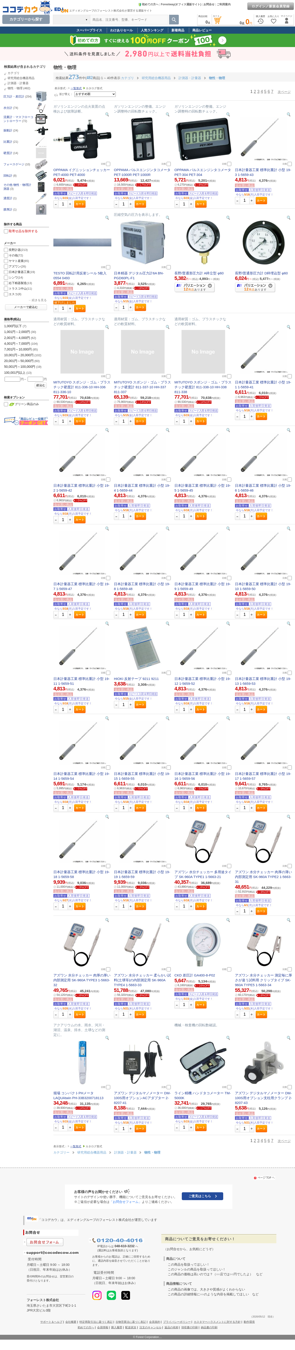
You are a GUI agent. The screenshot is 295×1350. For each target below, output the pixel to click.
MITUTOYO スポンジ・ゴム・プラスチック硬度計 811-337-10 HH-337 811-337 (142, 387)
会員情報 (102, 1327)
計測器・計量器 (18, 83)
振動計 (7, 130)
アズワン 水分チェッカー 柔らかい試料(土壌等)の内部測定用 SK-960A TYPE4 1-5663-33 (142, 980)
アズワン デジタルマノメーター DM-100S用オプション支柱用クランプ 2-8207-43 (263, 1098)
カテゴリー (61, 1152)
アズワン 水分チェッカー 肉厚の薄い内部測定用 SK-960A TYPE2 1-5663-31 (263, 877)
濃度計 (7, 198)
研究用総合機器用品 (21, 78)
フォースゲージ (13, 164)
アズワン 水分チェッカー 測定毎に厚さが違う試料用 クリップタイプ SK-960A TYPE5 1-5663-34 (263, 980)
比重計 (7, 141)
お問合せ (208, 4)
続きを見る (39, 300)
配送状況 (130, 1327)
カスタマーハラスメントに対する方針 (217, 1321)
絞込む (40, 385)
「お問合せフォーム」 (126, 1202)
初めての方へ (148, 4)
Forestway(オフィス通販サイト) (181, 4)
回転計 (7, 175)
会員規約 (154, 1321)
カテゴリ (14, 73)
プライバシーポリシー (177, 1321)
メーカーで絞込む (26, 307)
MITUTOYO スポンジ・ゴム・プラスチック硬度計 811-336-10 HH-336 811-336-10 (81, 387)
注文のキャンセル (150, 1327)
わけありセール (121, 30)
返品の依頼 (171, 1327)
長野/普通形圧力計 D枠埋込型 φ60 (261, 273)
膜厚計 (7, 209)
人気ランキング (152, 30)
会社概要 (70, 1321)
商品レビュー (202, 30)
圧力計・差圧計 (13, 96)
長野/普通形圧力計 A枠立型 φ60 (199, 273)
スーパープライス (89, 30)
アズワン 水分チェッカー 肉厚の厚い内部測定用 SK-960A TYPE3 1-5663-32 (81, 980)
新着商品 (177, 30)
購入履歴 (116, 1327)
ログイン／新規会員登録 (271, 6)
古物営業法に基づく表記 (131, 1321)
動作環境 (249, 1321)
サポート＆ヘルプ (51, 1321)
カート (79, 204)
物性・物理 (15, 88)
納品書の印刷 (209, 1327)
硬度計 (7, 153)
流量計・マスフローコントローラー (18, 119)
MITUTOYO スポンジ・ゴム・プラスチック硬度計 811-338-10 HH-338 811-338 (202, 387)
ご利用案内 (224, 4)
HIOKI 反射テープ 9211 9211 (136, 679)
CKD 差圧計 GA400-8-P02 (194, 975)
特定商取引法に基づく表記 (96, 1321)
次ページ (284, 92)
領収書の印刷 (189, 1327)
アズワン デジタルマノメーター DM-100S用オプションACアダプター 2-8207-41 (142, 1098)
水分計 (7, 108)
